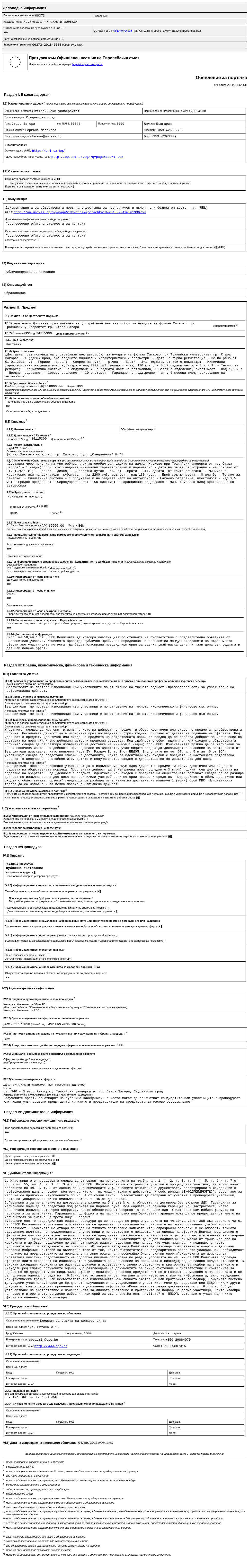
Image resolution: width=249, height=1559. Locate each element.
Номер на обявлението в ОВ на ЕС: (24, 1004)
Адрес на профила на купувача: (28, 156)
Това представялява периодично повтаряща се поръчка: (39, 1127)
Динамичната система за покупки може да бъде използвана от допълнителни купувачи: (61, 911)
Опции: (11, 593)
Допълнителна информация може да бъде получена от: (38, 219)
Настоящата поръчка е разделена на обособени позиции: (40, 401)
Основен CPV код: (19, 439)
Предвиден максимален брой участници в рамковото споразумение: (51, 898)
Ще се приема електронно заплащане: (28, 1163)
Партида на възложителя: (19, 15)
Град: (8, 123)
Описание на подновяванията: (25, 556)
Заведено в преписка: (17, 44)
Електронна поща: (16, 136)
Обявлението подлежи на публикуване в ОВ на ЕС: (34, 28)
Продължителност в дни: (22, 537)
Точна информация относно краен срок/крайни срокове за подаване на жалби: (52, 1393)
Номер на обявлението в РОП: (21, 1010)
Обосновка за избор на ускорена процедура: (32, 876)
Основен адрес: (18, 150)
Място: (7, 1088)
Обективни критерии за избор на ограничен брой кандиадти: (43, 571)
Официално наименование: (22, 110)
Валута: (72, 386)
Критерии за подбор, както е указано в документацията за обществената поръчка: (55, 699)
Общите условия (123, 30)
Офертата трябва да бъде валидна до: (26, 1059)
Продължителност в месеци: (26, 1062)
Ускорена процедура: (19, 872)
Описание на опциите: (20, 605)
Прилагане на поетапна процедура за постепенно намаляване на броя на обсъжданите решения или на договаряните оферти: (82, 926)
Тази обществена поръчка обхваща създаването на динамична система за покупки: (56, 907)
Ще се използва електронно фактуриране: (30, 1159)
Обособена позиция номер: (138, 429)
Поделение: (100, 15)
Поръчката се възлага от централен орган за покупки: (38, 186)
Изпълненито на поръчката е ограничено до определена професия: (44, 818)
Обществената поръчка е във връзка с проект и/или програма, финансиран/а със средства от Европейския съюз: (75, 623)
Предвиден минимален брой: (29, 567)
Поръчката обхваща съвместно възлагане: (31, 178)
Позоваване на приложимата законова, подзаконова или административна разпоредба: (56, 822)
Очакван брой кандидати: (22, 564)
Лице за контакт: (15, 129)
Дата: (7, 1023)
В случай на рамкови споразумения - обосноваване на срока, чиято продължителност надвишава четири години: (77, 901)
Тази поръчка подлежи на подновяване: (30, 544)
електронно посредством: (21, 240)
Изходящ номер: (13, 21)
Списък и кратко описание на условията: (29, 683)
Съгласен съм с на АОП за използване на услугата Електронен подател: (147, 30)
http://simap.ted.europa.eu (87, 64)
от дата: (37, 21)
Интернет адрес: (20, 1345)
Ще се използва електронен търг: (25, 955)
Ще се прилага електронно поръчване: (28, 1156)
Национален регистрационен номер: (166, 110)
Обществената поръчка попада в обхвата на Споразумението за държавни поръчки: (56, 973)
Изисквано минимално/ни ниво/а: (25, 710)
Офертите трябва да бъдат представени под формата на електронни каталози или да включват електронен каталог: (77, 613)
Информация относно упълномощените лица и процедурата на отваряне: (47, 1094)
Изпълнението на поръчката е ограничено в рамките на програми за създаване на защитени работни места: (70, 797)
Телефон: (150, 129)
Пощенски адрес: (15, 117)
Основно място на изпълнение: (25, 451)
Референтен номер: (224, 325)
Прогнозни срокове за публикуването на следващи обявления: (43, 1140)
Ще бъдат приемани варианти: (25, 579)
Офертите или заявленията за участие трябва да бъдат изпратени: (45, 231)
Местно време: (57, 1023)
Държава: (150, 123)
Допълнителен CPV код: (72, 333)
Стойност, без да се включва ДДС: (26, 386)
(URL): (9, 212)
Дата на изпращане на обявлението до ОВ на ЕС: (33, 38)
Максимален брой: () (63, 568)
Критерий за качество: (26, 506)
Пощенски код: (107, 123)
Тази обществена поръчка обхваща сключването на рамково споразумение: (51, 891)
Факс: (147, 136)
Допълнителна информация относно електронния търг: (38, 958)
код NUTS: (64, 123)
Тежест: (56, 513)
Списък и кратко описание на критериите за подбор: (36, 703)
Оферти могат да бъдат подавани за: (28, 411)
